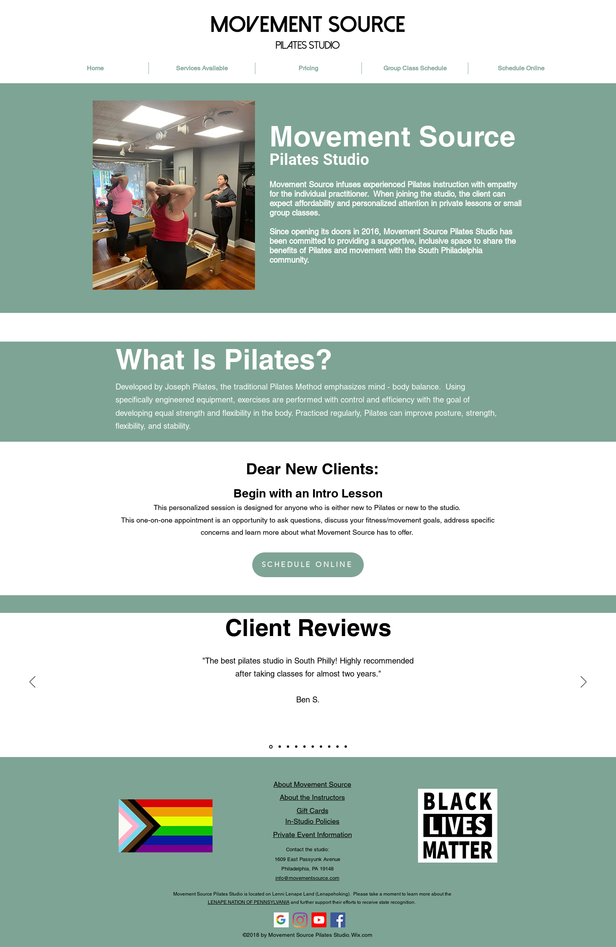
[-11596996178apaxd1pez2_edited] (281, 919)
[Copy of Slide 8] (304, 747)
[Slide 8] (271, 746)
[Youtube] (319, 919)
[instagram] (300, 919)
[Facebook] (337, 919)
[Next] (584, 682)
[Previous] (32, 682)
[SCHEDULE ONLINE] (308, 564)
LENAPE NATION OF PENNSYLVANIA (249, 902)
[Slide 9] (288, 747)
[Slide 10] (280, 747)
